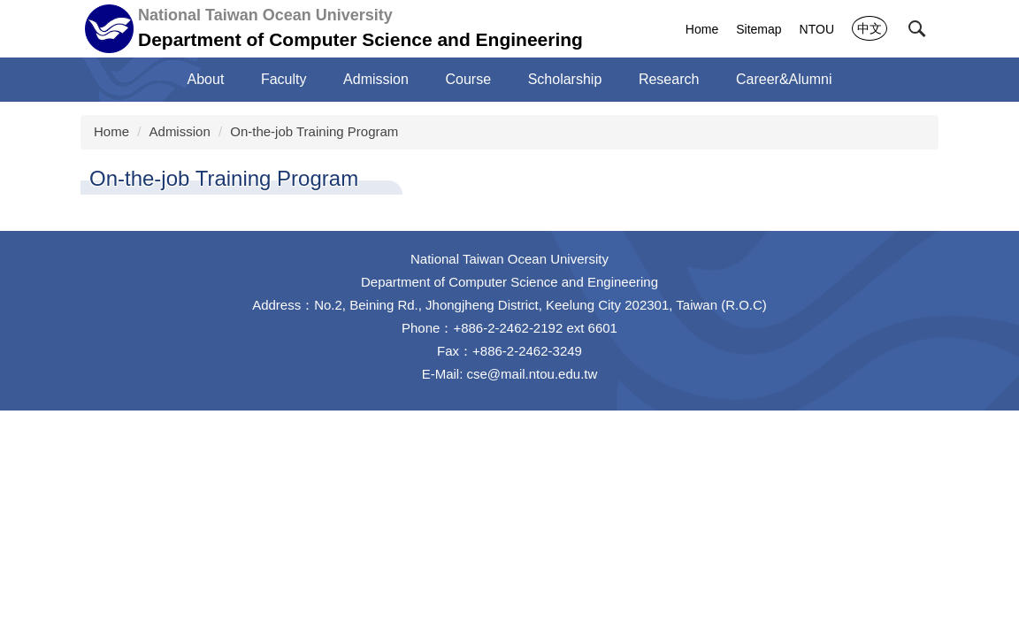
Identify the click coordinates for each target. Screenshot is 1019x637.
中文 (869, 28)
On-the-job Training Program (314, 131)
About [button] (206, 79)
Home (702, 29)
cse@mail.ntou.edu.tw (532, 373)
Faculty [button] (284, 79)
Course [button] (469, 79)
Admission (376, 79)
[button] (917, 29)
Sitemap (758, 29)
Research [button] (669, 79)
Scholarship (565, 79)
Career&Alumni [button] (783, 79)
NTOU (817, 29)
